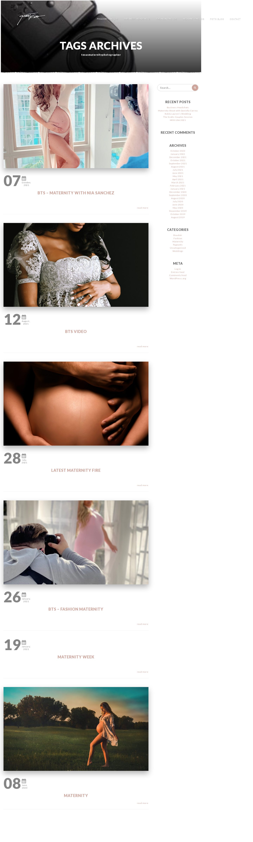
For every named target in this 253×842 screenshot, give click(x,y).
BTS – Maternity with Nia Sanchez (76, 192)
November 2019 (177, 211)
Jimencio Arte (137, 836)
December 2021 (177, 157)
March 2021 (177, 182)
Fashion (178, 238)
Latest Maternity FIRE (76, 470)
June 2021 (177, 173)
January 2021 (178, 188)
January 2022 (178, 154)
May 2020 (178, 207)
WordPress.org (178, 278)
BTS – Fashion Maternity (75, 609)
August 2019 (178, 217)
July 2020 (178, 201)
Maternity (76, 795)
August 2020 (178, 198)
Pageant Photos (107, 18)
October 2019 (177, 214)
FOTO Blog (217, 18)
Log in (178, 269)
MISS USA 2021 (178, 120)
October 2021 (177, 160)
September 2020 (178, 195)
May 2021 (178, 176)
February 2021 (178, 185)
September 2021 (178, 163)
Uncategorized (178, 248)
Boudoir (177, 235)
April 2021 (177, 179)
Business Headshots (137, 18)
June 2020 (177, 204)
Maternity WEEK (76, 657)
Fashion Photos (166, 18)
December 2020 (177, 192)
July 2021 (178, 170)
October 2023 (177, 151)
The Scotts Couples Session (178, 117)
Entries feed (177, 272)
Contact (235, 18)
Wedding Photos (193, 18)
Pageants (178, 244)
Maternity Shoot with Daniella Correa (178, 110)
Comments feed (177, 275)
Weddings (178, 251)
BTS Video (76, 331)
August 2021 (178, 166)
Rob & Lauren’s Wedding (178, 113)
